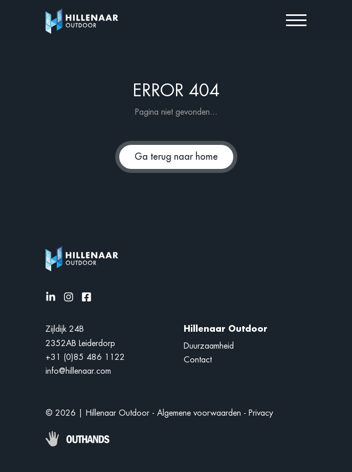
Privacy (261, 413)
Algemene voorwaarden (199, 413)
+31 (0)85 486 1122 (85, 357)
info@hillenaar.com (78, 371)
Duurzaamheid (209, 346)
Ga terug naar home (176, 156)
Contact (198, 360)
